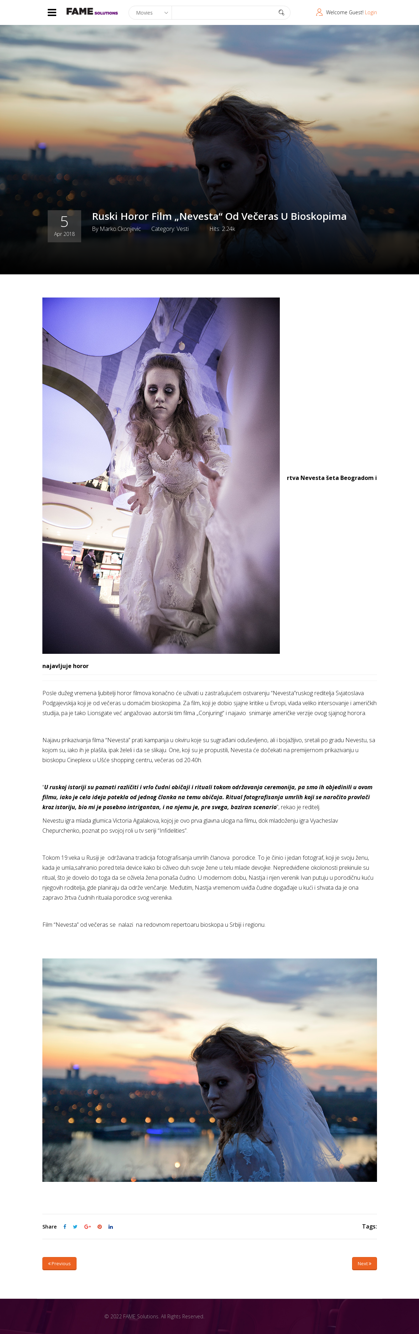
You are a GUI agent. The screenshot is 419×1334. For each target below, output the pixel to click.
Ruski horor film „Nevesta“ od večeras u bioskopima (219, 216)
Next (364, 1263)
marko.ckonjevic (120, 228)
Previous (59, 1263)
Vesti (183, 228)
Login (371, 12)
